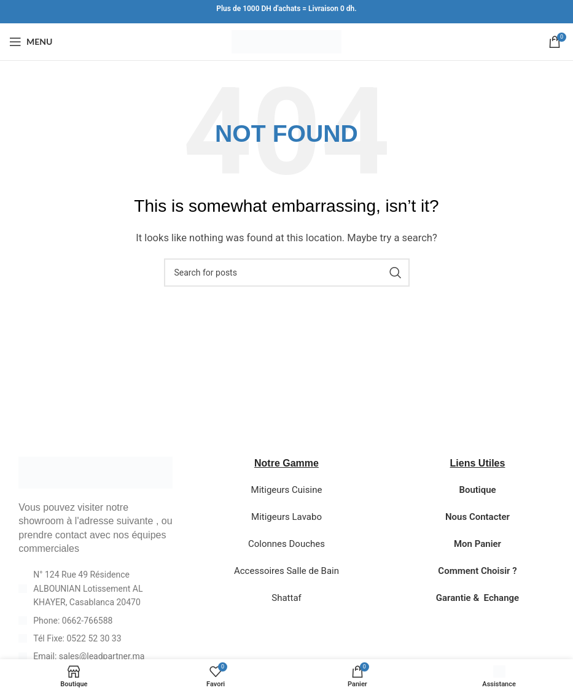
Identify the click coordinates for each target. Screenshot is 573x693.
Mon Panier (477, 543)
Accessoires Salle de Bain (286, 570)
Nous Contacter (477, 516)
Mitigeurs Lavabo (286, 516)
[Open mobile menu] (30, 41)
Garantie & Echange (477, 597)
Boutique (477, 489)
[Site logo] (286, 41)
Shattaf (286, 597)
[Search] (287, 272)
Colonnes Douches (286, 543)
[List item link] (95, 620)
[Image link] (95, 472)
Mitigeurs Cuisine (286, 489)
